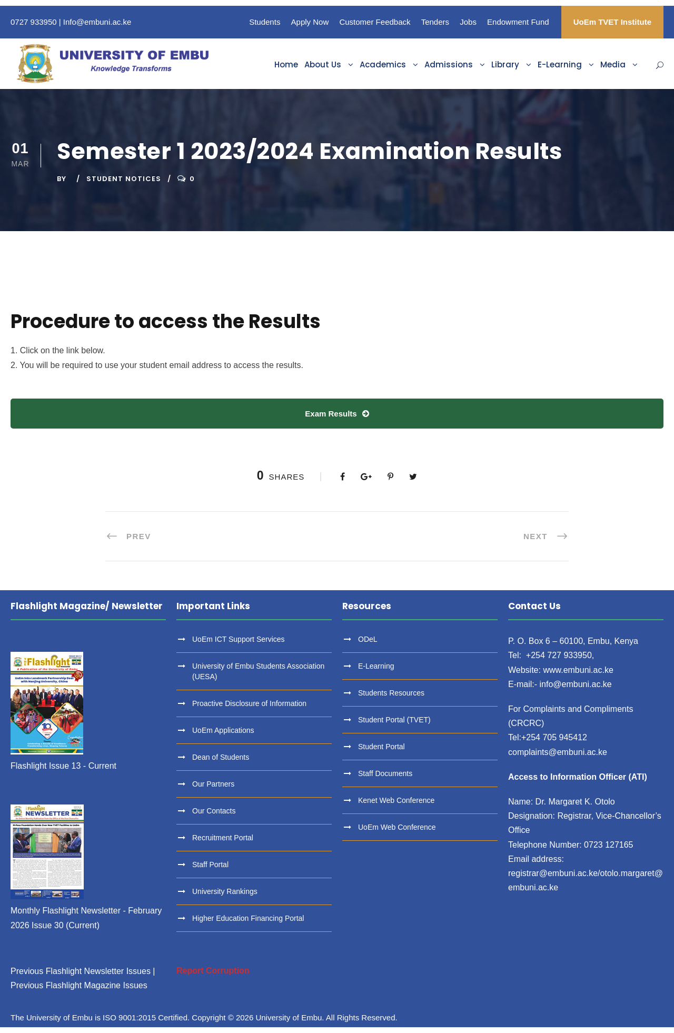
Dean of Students (220, 757)
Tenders (435, 21)
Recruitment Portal (222, 837)
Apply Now (310, 21)
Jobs (468, 21)
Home (286, 64)
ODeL (368, 639)
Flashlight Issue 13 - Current (63, 765)
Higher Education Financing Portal (248, 918)
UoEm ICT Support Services (238, 639)
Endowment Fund (518, 21)
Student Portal (381, 746)
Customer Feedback (374, 21)
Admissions (448, 64)
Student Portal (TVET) (394, 720)
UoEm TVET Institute (612, 21)
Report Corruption (213, 970)
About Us (322, 64)
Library (505, 64)
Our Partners (213, 784)
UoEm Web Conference (397, 827)
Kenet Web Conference (396, 800)
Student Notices (123, 179)
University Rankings (224, 891)
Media (613, 64)
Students (264, 21)
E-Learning (560, 64)
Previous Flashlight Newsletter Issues (81, 971)
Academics (383, 64)
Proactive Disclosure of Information (249, 703)
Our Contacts (213, 811)
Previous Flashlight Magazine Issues (79, 985)
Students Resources (391, 693)
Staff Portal (210, 864)
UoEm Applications (223, 730)
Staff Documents (385, 773)
